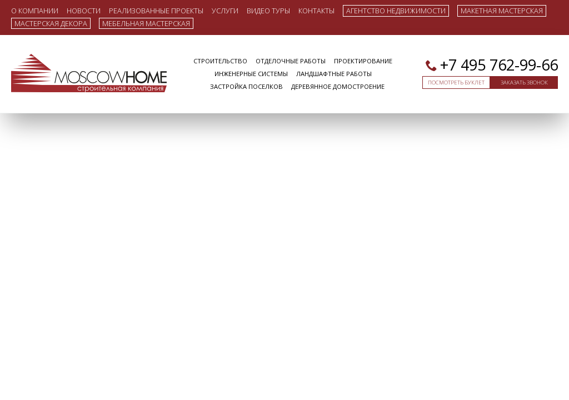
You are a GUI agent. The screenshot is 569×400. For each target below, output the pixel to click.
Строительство (220, 61)
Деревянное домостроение (338, 86)
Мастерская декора (50, 23)
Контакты (316, 10)
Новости (84, 10)
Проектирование (363, 61)
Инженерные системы (251, 73)
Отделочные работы (291, 61)
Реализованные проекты (156, 10)
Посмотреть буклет (456, 82)
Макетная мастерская (502, 11)
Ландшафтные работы (334, 73)
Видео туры (268, 10)
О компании (34, 10)
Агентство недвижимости (396, 11)
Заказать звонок (524, 82)
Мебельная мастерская (146, 23)
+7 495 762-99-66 (499, 64)
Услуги (225, 10)
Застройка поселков (246, 86)
